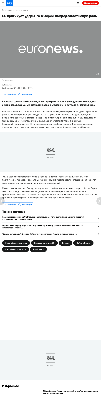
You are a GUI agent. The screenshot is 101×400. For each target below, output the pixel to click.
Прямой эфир (90, 3)
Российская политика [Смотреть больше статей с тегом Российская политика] (15, 249)
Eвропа (9, 10)
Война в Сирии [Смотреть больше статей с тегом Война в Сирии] (83, 243)
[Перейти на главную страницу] (9, 3)
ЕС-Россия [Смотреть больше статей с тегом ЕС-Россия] (38, 249)
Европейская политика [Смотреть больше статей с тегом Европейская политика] (16, 243)
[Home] (3, 10)
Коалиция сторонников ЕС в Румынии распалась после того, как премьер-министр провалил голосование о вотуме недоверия (43, 218)
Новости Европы (21, 10)
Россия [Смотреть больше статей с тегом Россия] (65, 243)
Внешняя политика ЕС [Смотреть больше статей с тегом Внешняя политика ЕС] (44, 243)
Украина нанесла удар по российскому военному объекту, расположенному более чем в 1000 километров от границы (43, 226)
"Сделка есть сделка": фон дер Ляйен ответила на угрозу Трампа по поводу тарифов (39, 234)
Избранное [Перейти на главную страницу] (10, 386)
